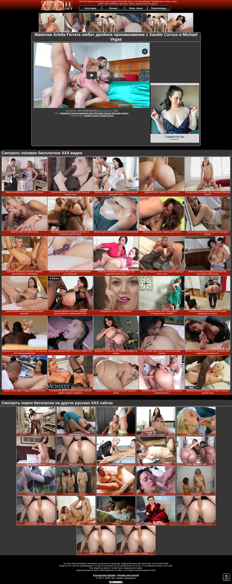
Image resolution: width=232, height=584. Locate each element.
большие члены (120, 113)
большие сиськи (102, 113)
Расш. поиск (136, 8)
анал (90, 113)
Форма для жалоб (128, 575)
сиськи (74, 113)
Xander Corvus (91, 115)
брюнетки (65, 113)
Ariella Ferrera (106, 115)
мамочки (83, 113)
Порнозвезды (158, 8)
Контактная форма (104, 575)
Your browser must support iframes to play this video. (92, 75)
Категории (90, 8)
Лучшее (113, 8)
